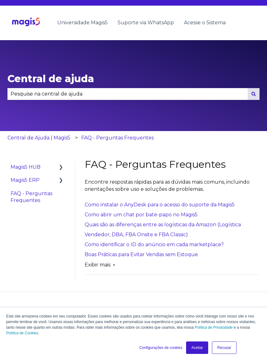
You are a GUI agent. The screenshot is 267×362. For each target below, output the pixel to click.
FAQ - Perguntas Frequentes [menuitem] (31, 196)
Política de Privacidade (214, 327)
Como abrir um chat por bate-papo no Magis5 (141, 215)
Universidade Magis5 (82, 23)
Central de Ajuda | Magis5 (38, 138)
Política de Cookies (22, 333)
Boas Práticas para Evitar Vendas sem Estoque (141, 254)
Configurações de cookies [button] (160, 348)
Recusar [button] (224, 348)
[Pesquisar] (254, 94)
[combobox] (127, 94)
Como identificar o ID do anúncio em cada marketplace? (154, 244)
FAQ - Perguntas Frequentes (117, 138)
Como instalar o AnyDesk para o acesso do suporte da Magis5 (160, 205)
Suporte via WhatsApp (146, 23)
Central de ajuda (50, 79)
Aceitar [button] (197, 348)
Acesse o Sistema (205, 23)
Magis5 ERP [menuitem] (25, 180)
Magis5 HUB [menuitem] (25, 167)
